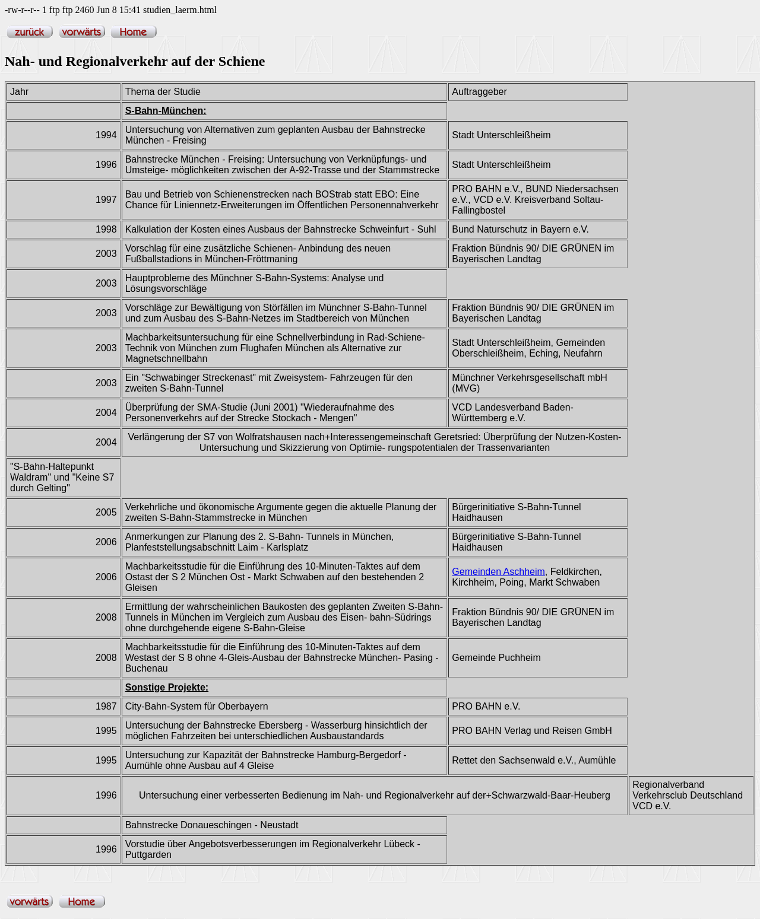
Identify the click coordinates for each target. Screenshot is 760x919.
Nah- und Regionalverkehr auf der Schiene (135, 61)
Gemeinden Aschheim (498, 572)
